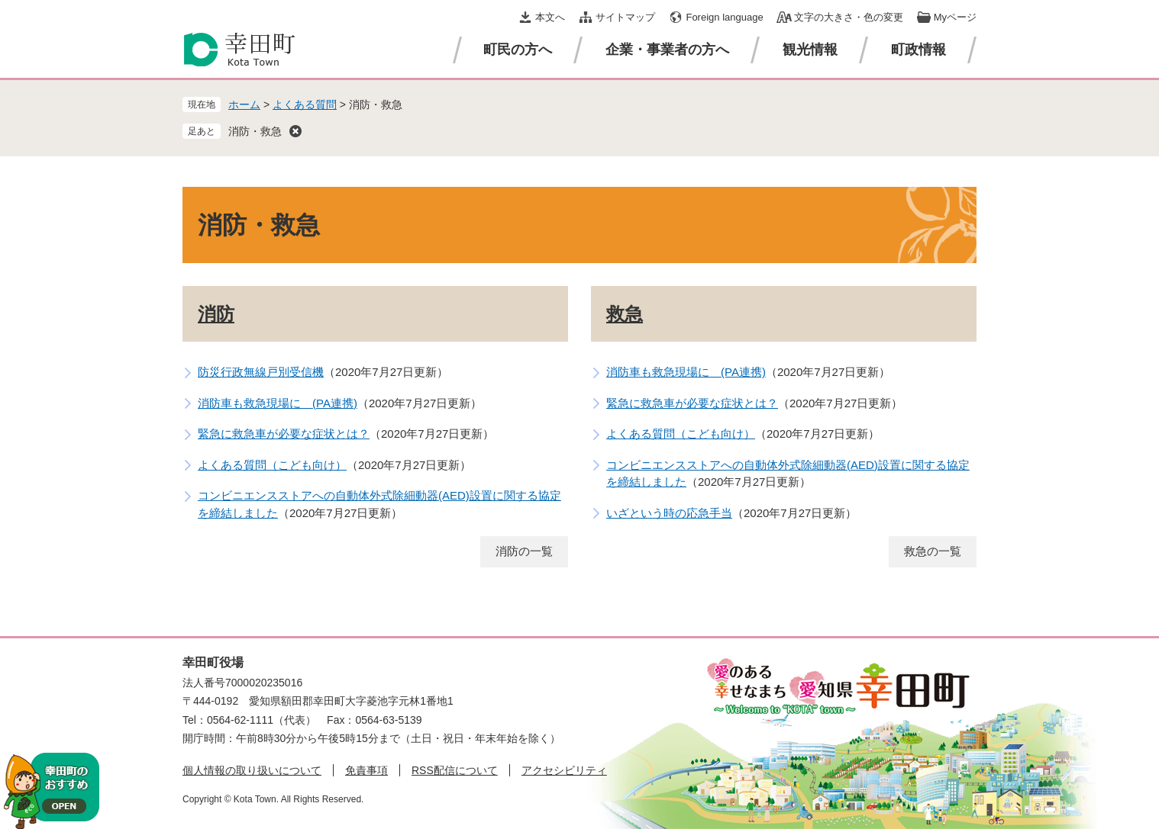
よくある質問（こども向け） (272, 464)
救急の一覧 (932, 551)
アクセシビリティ (564, 770)
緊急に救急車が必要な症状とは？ (284, 433)
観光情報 (810, 49)
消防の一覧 (524, 551)
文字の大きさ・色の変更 (848, 17)
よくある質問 (305, 104)
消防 (216, 314)
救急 (624, 314)
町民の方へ (517, 49)
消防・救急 (255, 131)
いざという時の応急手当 (669, 512)
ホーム (244, 104)
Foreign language (724, 17)
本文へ (550, 17)
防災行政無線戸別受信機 (261, 371)
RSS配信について (455, 770)
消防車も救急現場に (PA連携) (277, 403)
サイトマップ (625, 17)
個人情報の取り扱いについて (251, 770)
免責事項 (366, 770)
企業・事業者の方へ (667, 49)
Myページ (955, 17)
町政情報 (918, 49)
